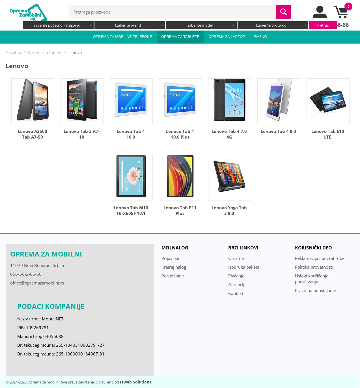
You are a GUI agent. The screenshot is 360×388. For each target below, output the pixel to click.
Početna (13, 52)
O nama (236, 258)
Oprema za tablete (180, 37)
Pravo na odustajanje (315, 290)
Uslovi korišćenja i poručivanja (313, 278)
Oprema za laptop (226, 37)
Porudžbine (172, 276)
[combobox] (58, 25)
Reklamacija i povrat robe (319, 258)
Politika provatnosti (314, 267)
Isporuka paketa (243, 267)
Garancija (237, 284)
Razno (260, 37)
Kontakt (235, 293)
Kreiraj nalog (173, 267)
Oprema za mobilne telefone (122, 37)
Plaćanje (236, 276)
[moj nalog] (320, 16)
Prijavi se (170, 258)
